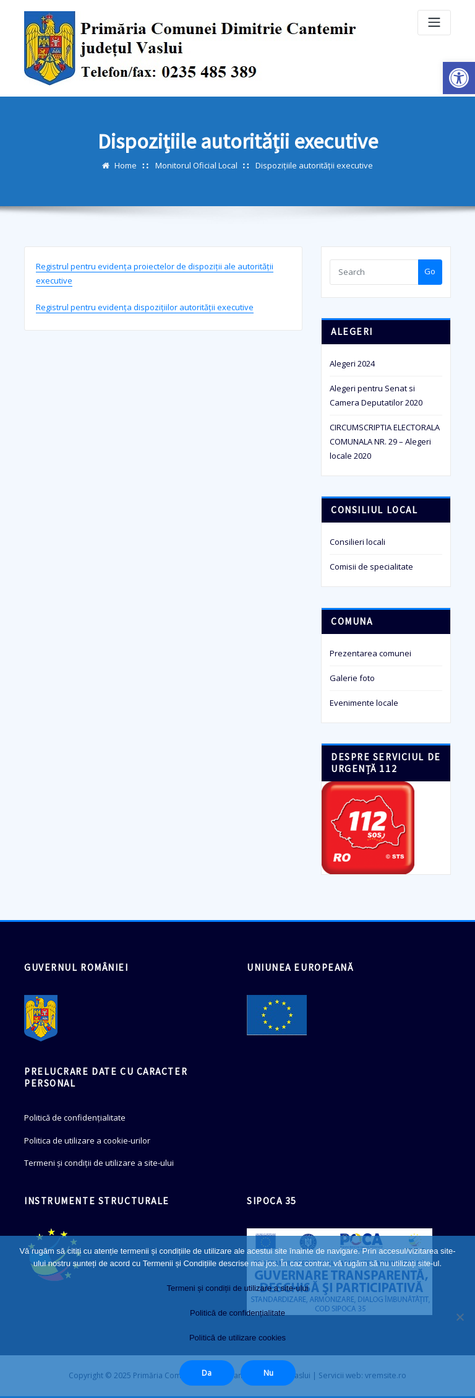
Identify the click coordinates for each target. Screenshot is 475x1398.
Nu (268, 1373)
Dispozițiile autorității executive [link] (314, 165)
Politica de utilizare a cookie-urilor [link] (87, 1140)
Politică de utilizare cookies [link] (237, 1337)
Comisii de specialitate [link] (371, 566)
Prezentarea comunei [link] (370, 653)
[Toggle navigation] (434, 22)
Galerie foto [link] (352, 678)
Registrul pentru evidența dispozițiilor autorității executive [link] (145, 307)
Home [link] (125, 165)
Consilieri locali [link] (357, 541)
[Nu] (459, 1317)
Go (429, 271)
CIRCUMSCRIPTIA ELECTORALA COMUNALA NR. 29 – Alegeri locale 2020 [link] (385, 441)
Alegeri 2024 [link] (352, 363)
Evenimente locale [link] (364, 702)
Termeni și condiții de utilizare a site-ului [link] (99, 1162)
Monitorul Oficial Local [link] (196, 165)
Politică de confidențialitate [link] (75, 1117)
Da (207, 1373)
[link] (459, 78)
